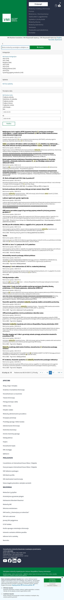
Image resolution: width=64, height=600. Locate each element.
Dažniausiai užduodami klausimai (13, 500)
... (44, 373)
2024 (6, 71)
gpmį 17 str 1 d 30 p (42, 170)
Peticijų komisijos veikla (10, 402)
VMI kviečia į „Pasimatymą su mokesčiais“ (16, 512)
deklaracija (5, 153)
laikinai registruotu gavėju (25, 206)
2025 (6, 65)
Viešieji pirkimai (9, 69)
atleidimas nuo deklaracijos (26, 153)
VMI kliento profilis (9, 475)
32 (53, 373)
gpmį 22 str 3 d (6, 172)
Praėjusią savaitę (8, 101)
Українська (58, 40)
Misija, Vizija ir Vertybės (10, 386)
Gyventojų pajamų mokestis (13, 73)
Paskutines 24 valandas (10, 99)
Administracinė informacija (11, 426)
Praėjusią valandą (8, 97)
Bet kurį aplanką (8, 84)
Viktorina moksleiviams (10, 508)
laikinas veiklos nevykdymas (27, 155)
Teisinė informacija (9, 398)
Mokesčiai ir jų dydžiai (9, 492)
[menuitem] (39, 9)
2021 (6, 61)
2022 (6, 59)
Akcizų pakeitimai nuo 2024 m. (35, 233)
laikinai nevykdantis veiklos (47, 153)
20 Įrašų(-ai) (6, 373)
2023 (6, 67)
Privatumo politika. (28, 585)
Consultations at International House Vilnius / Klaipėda (20, 463)
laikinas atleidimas (37, 153)
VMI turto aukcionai (9, 516)
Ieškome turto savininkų (10, 536)
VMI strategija (7, 450)
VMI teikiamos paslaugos (10, 471)
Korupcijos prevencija (9, 418)
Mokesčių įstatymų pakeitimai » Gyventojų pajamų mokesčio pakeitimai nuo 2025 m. (32, 221)
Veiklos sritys (7, 406)
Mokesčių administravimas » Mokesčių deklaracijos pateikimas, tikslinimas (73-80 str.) (29, 155)
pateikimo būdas (32, 296)
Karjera (5, 442)
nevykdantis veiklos (7, 155)
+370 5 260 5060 (8, 551)
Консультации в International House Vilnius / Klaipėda (20, 467)
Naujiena (7, 63)
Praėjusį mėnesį (8, 103)
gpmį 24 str (25, 296)
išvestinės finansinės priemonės (31, 170)
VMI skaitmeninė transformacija (13, 479)
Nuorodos (6, 540)
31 (50, 373)
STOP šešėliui (7, 524)
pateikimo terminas (17, 296)
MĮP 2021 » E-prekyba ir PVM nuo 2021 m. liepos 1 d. (34, 186)
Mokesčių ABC (7, 504)
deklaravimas (10, 170)
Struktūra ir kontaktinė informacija (14, 390)
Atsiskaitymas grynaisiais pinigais (13, 496)
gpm (18, 170)
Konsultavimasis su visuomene (12, 394)
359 (59, 373)
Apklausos (6, 454)
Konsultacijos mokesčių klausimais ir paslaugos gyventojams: (22, 549)
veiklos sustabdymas (16, 155)
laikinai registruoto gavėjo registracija (39, 206)
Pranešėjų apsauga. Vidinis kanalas (13, 422)
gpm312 (22, 170)
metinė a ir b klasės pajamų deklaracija (44, 296)
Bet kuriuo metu (8, 95)
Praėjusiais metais (8, 105)
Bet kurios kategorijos (9, 57)
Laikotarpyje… (7, 107)
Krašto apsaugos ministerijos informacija (16, 528)
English (59, 38)
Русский (51, 40)
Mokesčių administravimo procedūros (14, 414)
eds (4, 296)
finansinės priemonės (52, 170)
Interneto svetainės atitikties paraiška (15, 532)
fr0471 (15, 170)
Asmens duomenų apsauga (11, 434)
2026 (7, 274)
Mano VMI (14, 558)
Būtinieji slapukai (7, 588)
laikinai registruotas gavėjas (12, 206)
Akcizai (18, 252)
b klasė (4, 170)
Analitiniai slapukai (7, 594)
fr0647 (4, 206)
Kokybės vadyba (8, 410)
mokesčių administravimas (14, 153)
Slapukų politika (16, 585)
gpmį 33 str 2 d (13, 172)
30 (47, 373)
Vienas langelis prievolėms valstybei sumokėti (17, 483)
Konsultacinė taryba (9, 446)
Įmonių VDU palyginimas (10, 520)
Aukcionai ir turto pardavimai (25, 310)
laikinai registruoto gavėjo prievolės (10, 207)
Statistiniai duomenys (9, 430)
